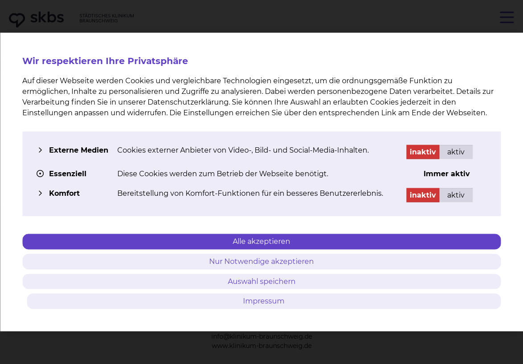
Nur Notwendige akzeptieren (261, 261)
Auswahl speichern (262, 281)
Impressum (263, 301)
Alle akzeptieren (261, 241)
